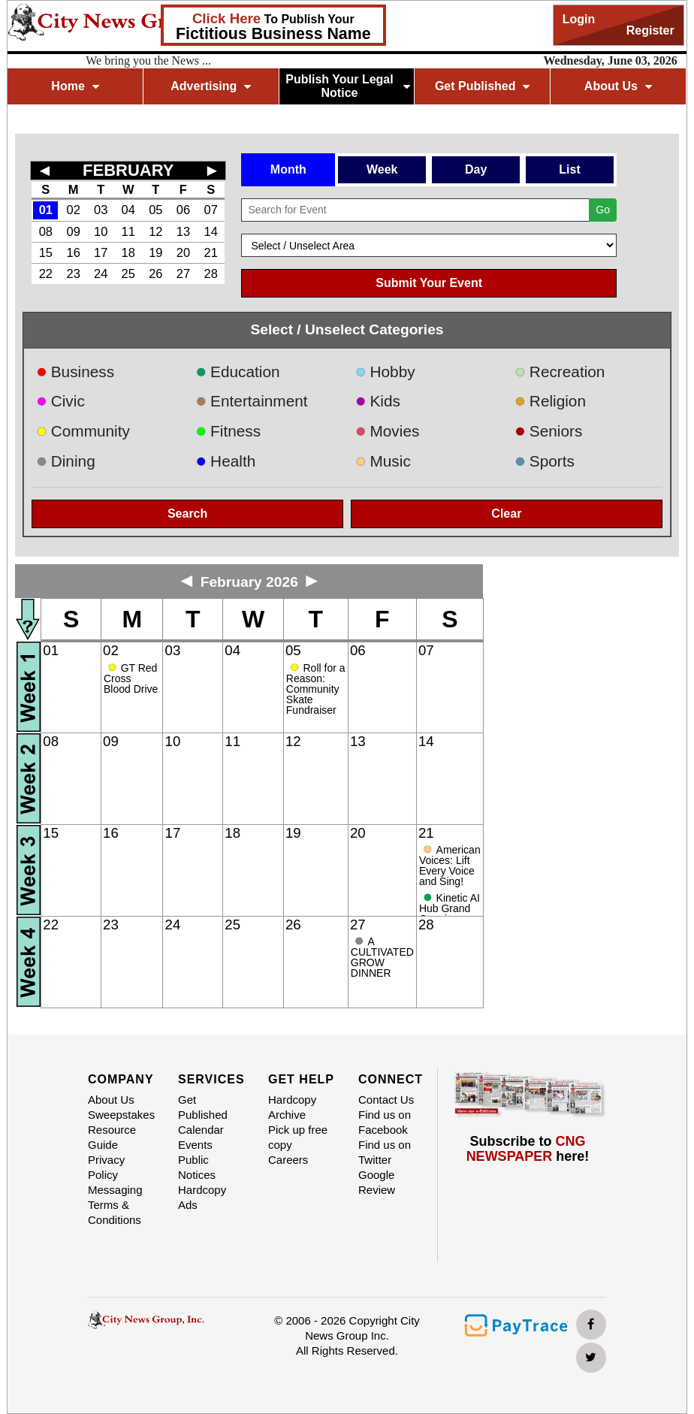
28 (211, 273)
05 (155, 209)
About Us (618, 86)
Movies (387, 431)
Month (288, 169)
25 (128, 273)
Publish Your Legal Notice (347, 86)
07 (211, 209)
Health (226, 461)
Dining (65, 461)
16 (73, 252)
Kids (377, 400)
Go (603, 210)
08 (46, 231)
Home (74, 86)
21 (211, 252)
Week (382, 169)
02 (73, 209)
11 (128, 231)
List (569, 169)
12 (155, 231)
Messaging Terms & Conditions (115, 1204)
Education (238, 371)
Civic (60, 400)
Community (83, 431)
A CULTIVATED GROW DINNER (382, 957)
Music (383, 461)
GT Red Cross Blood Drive (131, 678)
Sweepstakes (121, 1114)
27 (183, 273)
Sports (544, 461)
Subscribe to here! (528, 1149)
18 (128, 252)
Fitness (228, 431)
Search (187, 513)
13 (183, 231)
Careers (288, 1159)
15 (46, 252)
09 (73, 231)
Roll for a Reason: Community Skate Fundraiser (315, 689)
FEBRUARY (128, 170)
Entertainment (252, 400)
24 (100, 273)
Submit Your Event (429, 282)
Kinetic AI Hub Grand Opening (449, 908)
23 (73, 273)
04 (128, 209)
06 (183, 209)
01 (46, 209)
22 (46, 273)
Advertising (210, 86)
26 (155, 273)
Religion (550, 400)
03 (100, 209)
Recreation (559, 371)
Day (476, 169)
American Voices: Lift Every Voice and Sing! (450, 865)
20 (183, 252)
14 (211, 231)
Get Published (482, 86)
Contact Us (386, 1099)
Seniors (548, 431)
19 (155, 252)
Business (75, 371)
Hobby (385, 371)
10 (100, 231)
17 (100, 252)
